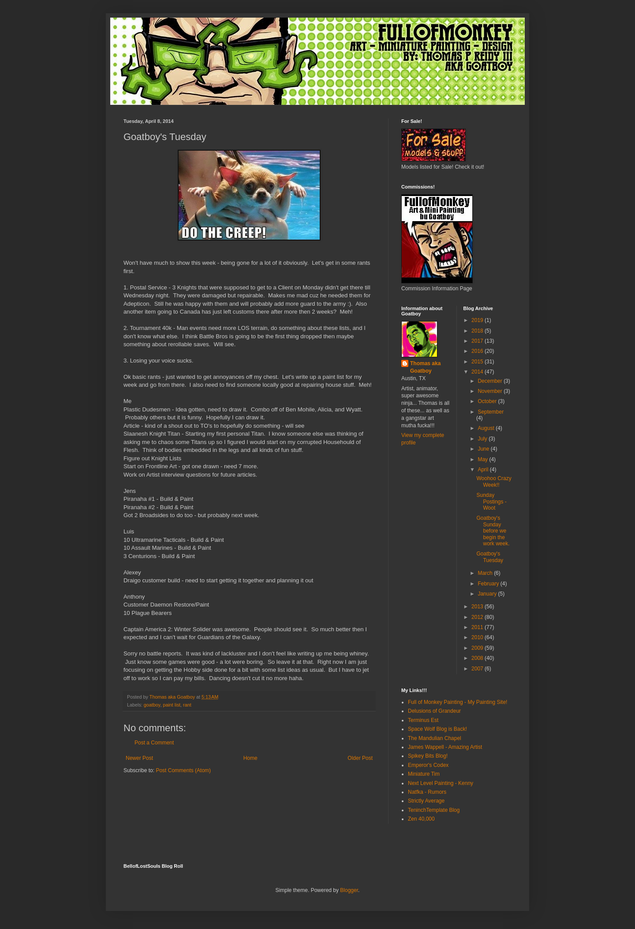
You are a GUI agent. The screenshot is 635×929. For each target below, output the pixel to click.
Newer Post (139, 758)
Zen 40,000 (421, 819)
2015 (478, 362)
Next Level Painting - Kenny (440, 783)
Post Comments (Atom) (183, 770)
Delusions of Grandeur (434, 711)
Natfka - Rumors (427, 792)
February (489, 584)
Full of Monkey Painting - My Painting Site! (457, 702)
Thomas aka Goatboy (425, 367)
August (487, 428)
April (483, 469)
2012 (478, 617)
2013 (478, 606)
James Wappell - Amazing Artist (445, 747)
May (483, 459)
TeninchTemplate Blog (433, 810)
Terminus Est (423, 720)
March (486, 573)
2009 (478, 648)
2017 (478, 341)
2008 (478, 658)
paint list (171, 704)
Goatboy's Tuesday (489, 557)
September (491, 412)
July (483, 439)
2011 (478, 627)
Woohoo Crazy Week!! (493, 481)
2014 (478, 372)
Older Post (360, 758)
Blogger (349, 890)
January (488, 594)
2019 (478, 320)
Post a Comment (154, 743)
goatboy (152, 704)
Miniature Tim (424, 774)
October (488, 401)
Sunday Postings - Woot (491, 501)
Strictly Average (426, 801)
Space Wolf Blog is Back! (437, 729)
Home (250, 758)
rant (187, 704)
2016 (478, 351)
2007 (478, 669)
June (484, 449)
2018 (478, 331)
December (491, 381)
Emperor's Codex (428, 765)
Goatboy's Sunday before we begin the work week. (492, 531)
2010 (478, 637)
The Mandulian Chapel (434, 738)
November (491, 391)
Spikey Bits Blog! (428, 756)
